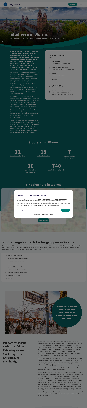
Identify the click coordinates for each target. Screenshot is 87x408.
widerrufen (56, 205)
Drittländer (42, 200)
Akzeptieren (65, 210)
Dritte (44, 199)
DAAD (39, 199)
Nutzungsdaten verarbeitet (61, 199)
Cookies (47, 199)
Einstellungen (20, 210)
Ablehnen (28, 210)
